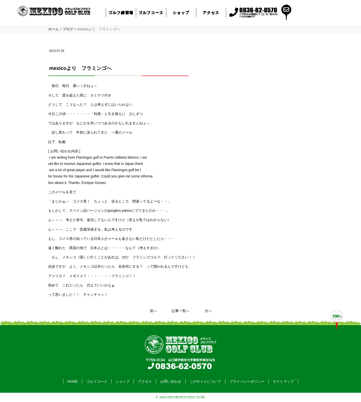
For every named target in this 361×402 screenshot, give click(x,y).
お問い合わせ (170, 381)
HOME (72, 381)
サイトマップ (283, 381)
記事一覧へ (180, 311)
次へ (208, 311)
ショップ (181, 12)
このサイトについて (205, 381)
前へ (153, 311)
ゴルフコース (151, 12)
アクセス (211, 12)
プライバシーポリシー (246, 381)
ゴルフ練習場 (121, 12)
